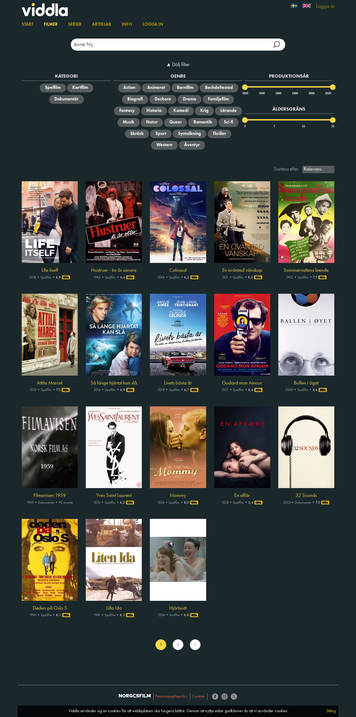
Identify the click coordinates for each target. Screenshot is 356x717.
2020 (328, 93)
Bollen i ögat (306, 383)
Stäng (331, 711)
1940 (261, 93)
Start (27, 24)
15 (332, 126)
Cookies (198, 697)
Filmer (51, 24)
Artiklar (101, 24)
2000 (311, 93)
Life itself (50, 270)
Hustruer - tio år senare (113, 270)
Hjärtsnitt (178, 608)
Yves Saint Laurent (114, 495)
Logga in (325, 6)
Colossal (178, 270)
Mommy (178, 495)
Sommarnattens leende (306, 270)
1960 (278, 93)
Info (127, 24)
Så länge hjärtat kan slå (114, 383)
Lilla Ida (114, 608)
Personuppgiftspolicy (171, 697)
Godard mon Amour (242, 383)
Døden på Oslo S (50, 608)
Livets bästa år (178, 383)
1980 (294, 93)
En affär (242, 495)
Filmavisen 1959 (50, 495)
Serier (74, 24)
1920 (245, 93)
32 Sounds (306, 495)
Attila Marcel (49, 383)
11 (303, 126)
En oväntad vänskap (242, 270)
